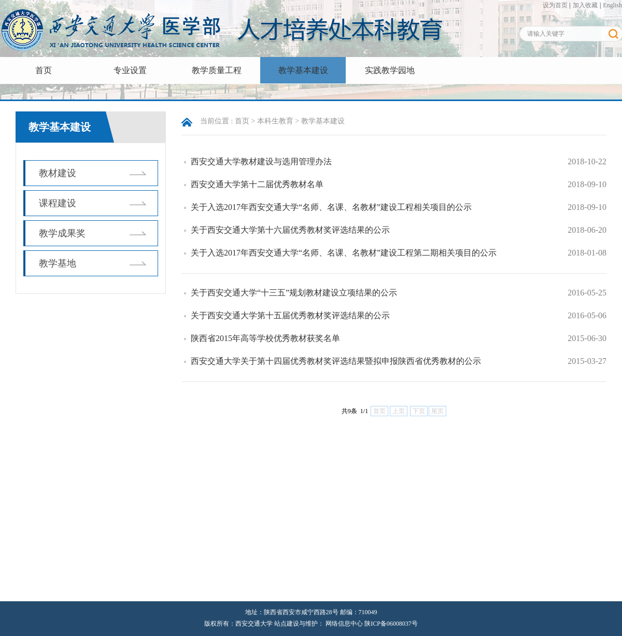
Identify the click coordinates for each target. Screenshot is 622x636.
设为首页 (555, 5)
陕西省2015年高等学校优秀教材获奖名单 (265, 338)
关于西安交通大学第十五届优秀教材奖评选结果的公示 (290, 315)
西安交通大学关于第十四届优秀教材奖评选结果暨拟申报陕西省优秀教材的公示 (336, 361)
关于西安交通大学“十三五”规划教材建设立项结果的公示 (294, 292)
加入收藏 (585, 5)
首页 (43, 70)
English (612, 5)
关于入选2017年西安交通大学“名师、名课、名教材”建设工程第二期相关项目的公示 (344, 252)
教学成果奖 (62, 233)
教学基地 (57, 263)
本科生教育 (275, 121)
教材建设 (57, 173)
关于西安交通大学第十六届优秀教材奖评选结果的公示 (290, 229)
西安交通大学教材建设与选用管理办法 (261, 161)
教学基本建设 (303, 70)
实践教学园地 (390, 70)
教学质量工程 (217, 70)
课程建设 (57, 203)
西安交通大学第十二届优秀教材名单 (257, 184)
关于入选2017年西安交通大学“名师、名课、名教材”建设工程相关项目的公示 (331, 207)
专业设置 (130, 70)
